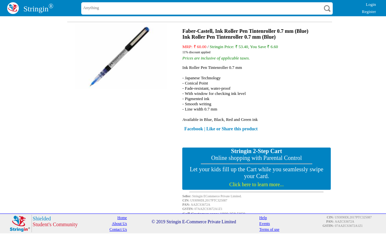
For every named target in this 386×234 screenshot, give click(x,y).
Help (263, 217)
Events (264, 223)
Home (122, 217)
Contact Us (118, 229)
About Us (119, 223)
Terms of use (269, 229)
